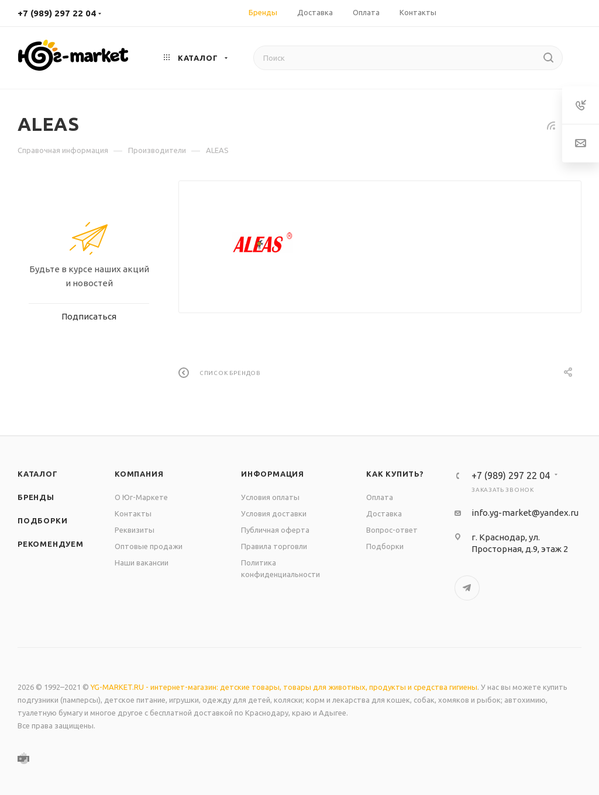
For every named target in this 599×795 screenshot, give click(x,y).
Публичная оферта (275, 530)
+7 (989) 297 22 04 (57, 13)
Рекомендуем (51, 544)
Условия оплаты (270, 497)
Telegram (467, 587)
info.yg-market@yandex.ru (525, 513)
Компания (139, 474)
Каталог (38, 474)
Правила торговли (274, 546)
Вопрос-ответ (392, 530)
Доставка (384, 513)
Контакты (133, 513)
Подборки (42, 520)
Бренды (36, 497)
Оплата (379, 497)
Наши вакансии (141, 562)
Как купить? (395, 474)
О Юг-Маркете (141, 497)
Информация (272, 474)
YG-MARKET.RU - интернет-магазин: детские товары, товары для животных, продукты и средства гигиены (284, 687)
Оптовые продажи (149, 546)
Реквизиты (134, 530)
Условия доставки (274, 513)
